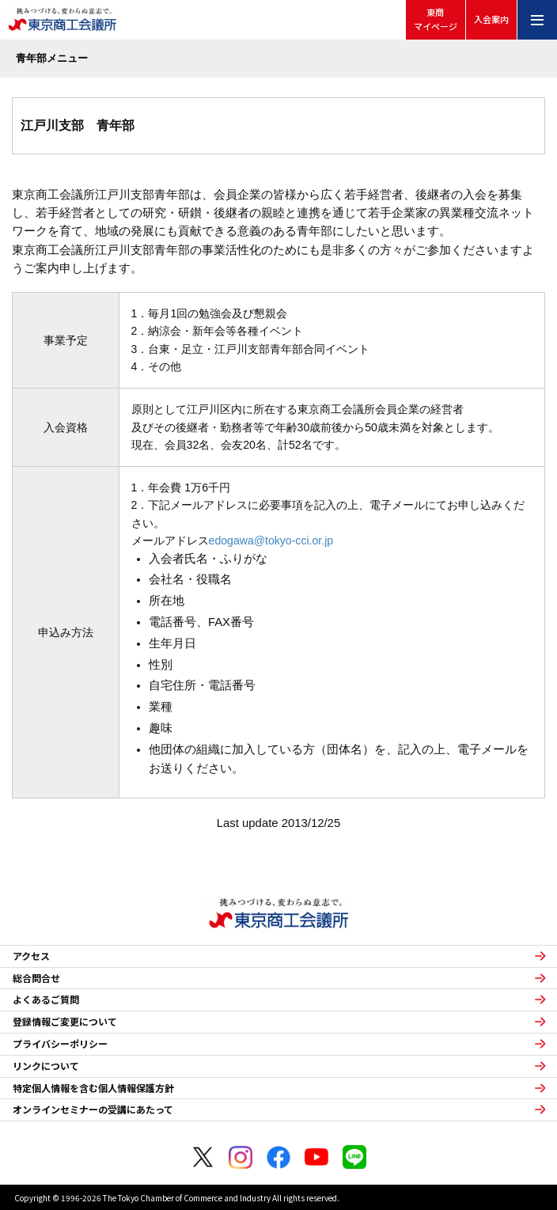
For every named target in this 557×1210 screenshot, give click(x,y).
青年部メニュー (52, 58)
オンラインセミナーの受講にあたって (93, 1109)
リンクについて (46, 1066)
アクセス (31, 956)
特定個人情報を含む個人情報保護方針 (93, 1088)
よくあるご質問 (46, 999)
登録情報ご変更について (65, 1021)
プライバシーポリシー (60, 1043)
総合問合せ (36, 978)
